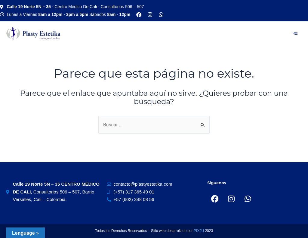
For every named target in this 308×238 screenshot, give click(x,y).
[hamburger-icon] (295, 33)
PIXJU (199, 231)
